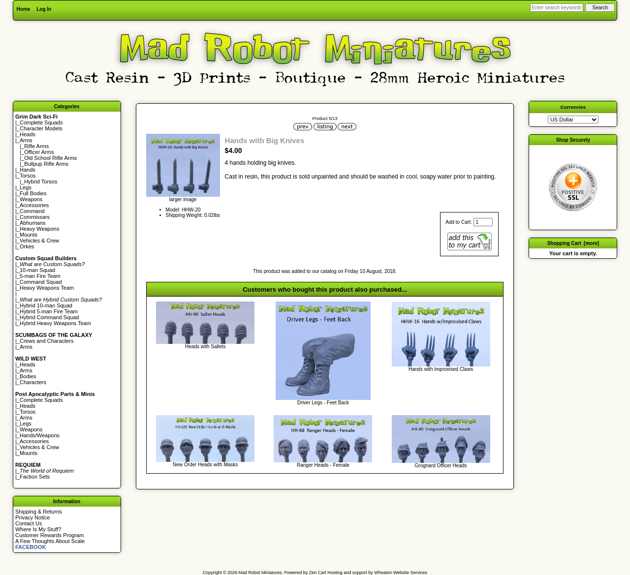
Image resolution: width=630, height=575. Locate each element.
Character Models (41, 128)
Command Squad (41, 282)
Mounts (28, 235)
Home (24, 9)
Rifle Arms (36, 146)
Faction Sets (35, 477)
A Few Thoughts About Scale (50, 541)
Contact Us (28, 523)
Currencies (573, 107)
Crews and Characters (46, 341)
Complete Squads (41, 122)
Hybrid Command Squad (49, 317)
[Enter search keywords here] (556, 7)
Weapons (31, 199)
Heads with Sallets (205, 346)
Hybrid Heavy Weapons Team (55, 323)
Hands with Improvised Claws (441, 369)
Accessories (34, 205)
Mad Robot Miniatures (260, 572)
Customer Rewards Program (49, 535)
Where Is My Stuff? (38, 529)
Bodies (28, 376)
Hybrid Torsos (40, 181)
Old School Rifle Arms (50, 158)
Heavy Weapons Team (47, 288)
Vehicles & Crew (39, 240)
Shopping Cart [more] (573, 243)
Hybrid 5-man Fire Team (49, 311)
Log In (43, 9)
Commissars (35, 217)
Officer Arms (39, 152)
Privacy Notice (32, 517)
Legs (26, 187)
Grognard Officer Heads (441, 465)
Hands (27, 170)
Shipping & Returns (38, 511)
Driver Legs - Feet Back (323, 402)
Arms (26, 347)
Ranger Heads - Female (323, 465)
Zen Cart (317, 572)
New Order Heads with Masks (205, 464)
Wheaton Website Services (400, 572)
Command (32, 211)
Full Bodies (33, 193)
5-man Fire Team (40, 276)
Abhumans (33, 223)
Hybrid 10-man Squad (46, 305)
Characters (33, 382)
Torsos (27, 176)
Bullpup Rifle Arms (46, 164)
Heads (27, 134)
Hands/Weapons (40, 435)
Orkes (27, 246)
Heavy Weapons (40, 229)
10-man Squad (37, 270)
